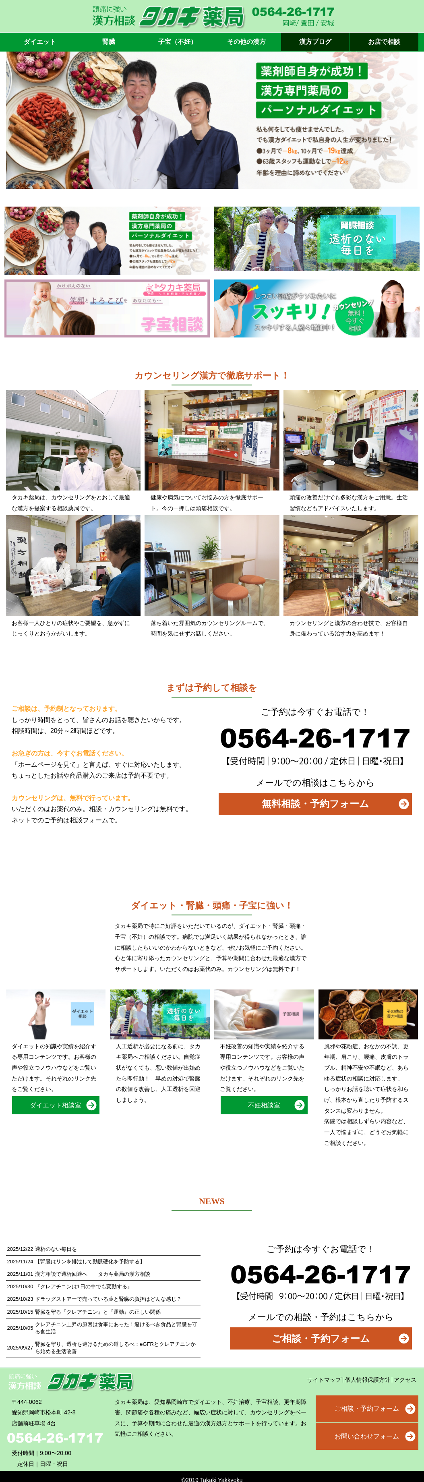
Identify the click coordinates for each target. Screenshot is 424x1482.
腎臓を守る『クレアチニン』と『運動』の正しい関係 (98, 1312)
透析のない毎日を (56, 1249)
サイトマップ (324, 1380)
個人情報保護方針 (367, 1380)
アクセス (405, 1380)
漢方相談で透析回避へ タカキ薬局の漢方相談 (92, 1274)
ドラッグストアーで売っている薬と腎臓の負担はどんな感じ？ (108, 1299)
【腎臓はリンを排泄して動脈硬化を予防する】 (90, 1261)
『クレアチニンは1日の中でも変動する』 (83, 1286)
